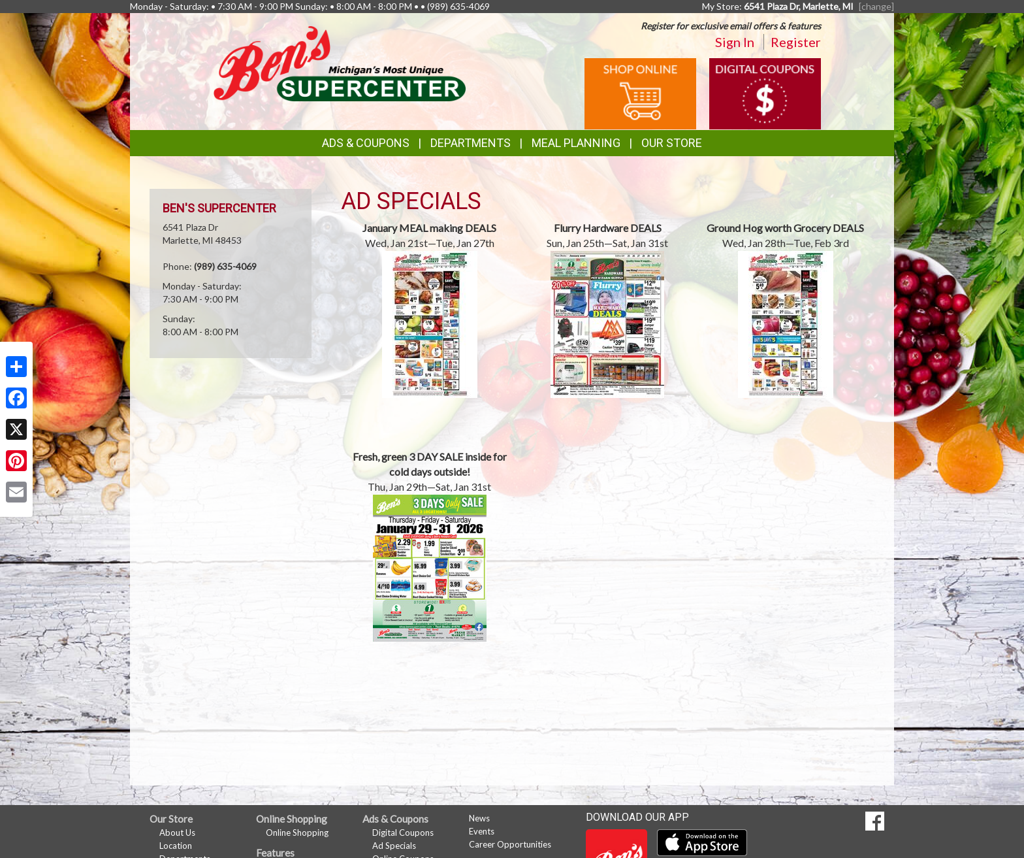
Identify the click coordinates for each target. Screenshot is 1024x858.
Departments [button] (470, 143)
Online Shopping (297, 832)
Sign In (734, 42)
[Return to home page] (340, 62)
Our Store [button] (671, 143)
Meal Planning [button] (576, 143)
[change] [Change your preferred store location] (876, 6)
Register (796, 42)
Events (481, 831)
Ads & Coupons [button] (365, 143)
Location (175, 845)
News (479, 818)
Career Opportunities (510, 844)
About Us (177, 832)
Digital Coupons (403, 832)
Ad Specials (394, 845)
